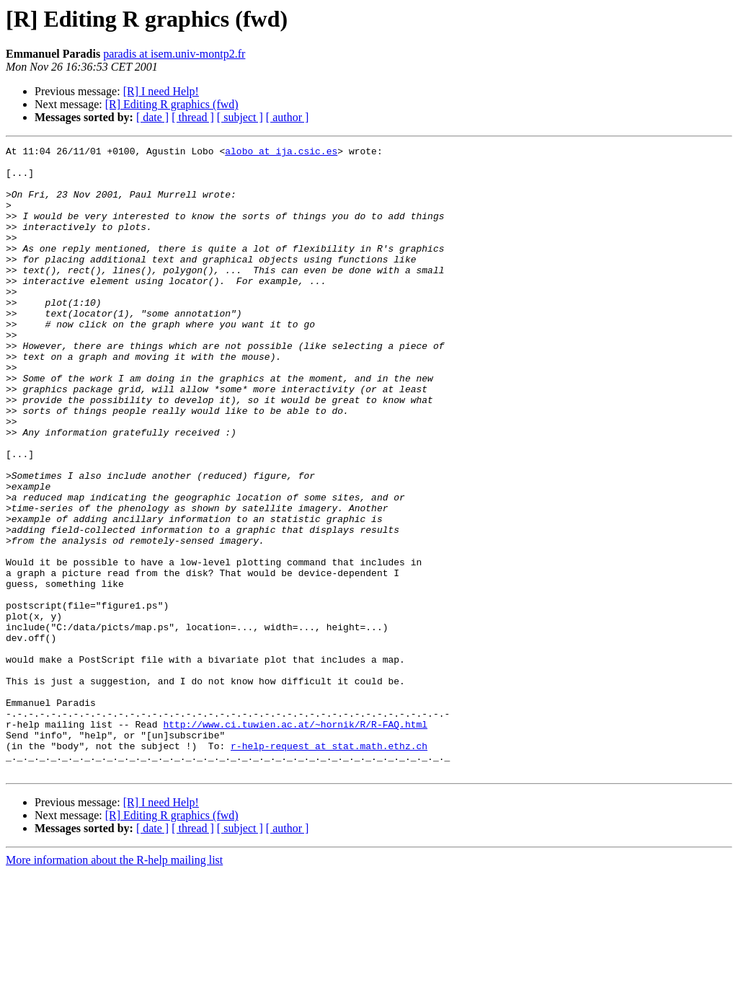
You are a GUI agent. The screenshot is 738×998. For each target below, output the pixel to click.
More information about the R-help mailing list (114, 985)
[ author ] (287, 117)
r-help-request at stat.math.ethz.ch (329, 866)
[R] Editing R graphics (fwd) (172, 104)
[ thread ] (193, 117)
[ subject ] (240, 117)
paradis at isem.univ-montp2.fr (174, 54)
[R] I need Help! (161, 91)
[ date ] (152, 117)
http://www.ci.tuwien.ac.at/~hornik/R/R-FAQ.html (295, 840)
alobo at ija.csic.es (281, 152)
